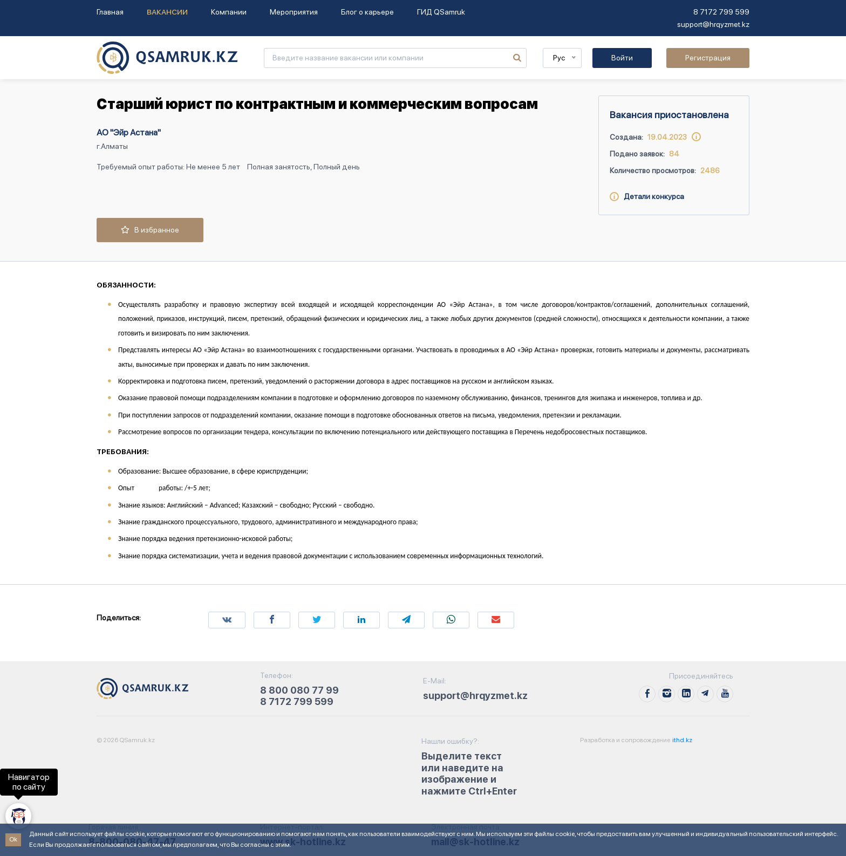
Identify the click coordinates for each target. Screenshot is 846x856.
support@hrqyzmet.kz (713, 24)
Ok (13, 839)
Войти (622, 57)
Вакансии (167, 12)
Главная (110, 12)
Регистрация (708, 57)
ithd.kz (681, 740)
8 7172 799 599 (721, 12)
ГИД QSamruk (441, 12)
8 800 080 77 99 (299, 690)
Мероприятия (294, 12)
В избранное (150, 229)
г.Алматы (112, 146)
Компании (229, 12)
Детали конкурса (647, 196)
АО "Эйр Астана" (129, 132)
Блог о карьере (367, 12)
